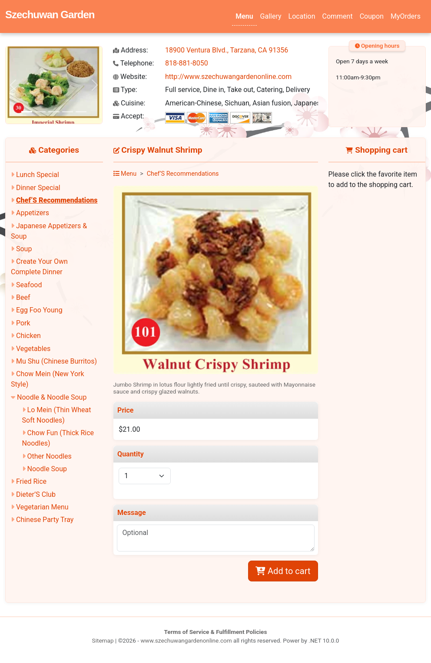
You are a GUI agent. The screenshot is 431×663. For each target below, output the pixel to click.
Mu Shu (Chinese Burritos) (56, 361)
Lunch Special (37, 175)
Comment (337, 16)
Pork (23, 323)
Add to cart (282, 571)
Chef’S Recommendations (56, 200)
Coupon (372, 16)
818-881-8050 (186, 63)
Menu (244, 16)
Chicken (28, 336)
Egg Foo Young (39, 310)
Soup (24, 249)
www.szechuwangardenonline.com (186, 640)
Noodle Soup (47, 469)
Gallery (271, 16)
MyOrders (406, 16)
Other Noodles (49, 456)
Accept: (128, 116)
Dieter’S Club (36, 494)
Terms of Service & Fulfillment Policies (215, 631)
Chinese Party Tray (44, 519)
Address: (130, 50)
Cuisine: (129, 103)
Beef (23, 297)
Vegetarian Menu (42, 507)
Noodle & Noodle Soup (51, 397)
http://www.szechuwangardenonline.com (228, 76)
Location (301, 16)
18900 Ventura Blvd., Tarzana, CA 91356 (226, 50)
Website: (130, 76)
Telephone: (133, 63)
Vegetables (33, 349)
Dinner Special (38, 188)
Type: (125, 89)
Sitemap (103, 640)
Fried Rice (31, 481)
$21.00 (129, 429)
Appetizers (32, 213)
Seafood (29, 285)
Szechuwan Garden (49, 14)
